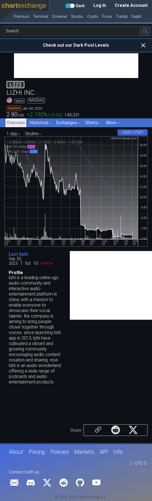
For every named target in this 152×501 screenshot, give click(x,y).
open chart (132, 132)
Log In (99, 5)
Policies (59, 452)
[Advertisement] (76, 65)
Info (118, 452)
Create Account (131, 5)
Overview (16, 122)
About (16, 452)
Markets (84, 452)
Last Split (18, 254)
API (104, 452)
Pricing (37, 452)
